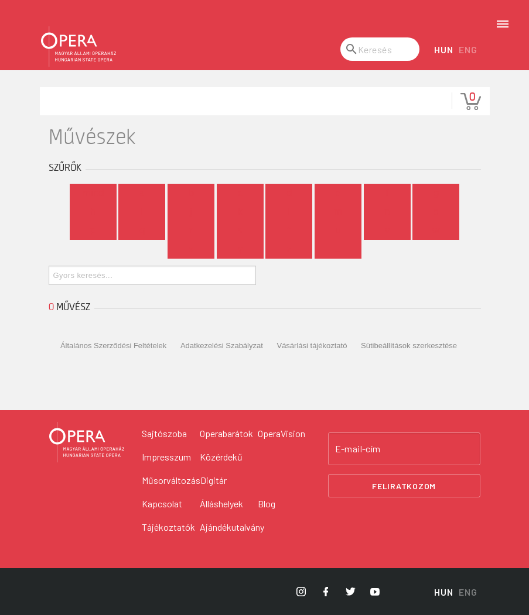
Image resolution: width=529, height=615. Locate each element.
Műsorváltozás (171, 480)
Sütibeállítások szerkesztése (409, 345)
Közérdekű (221, 456)
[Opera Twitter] (350, 591)
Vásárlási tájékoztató (312, 345)
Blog (266, 503)
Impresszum (166, 456)
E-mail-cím (358, 448)
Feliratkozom (404, 486)
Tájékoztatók (168, 526)
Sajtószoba (164, 433)
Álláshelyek (221, 503)
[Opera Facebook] (325, 591)
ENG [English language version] (468, 49)
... (337, 249)
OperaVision (281, 433)
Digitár (213, 480)
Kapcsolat (162, 503)
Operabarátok (226, 433)
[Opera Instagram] (301, 591)
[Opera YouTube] (375, 591)
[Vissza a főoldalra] (86, 442)
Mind (93, 193)
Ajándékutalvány (232, 526)
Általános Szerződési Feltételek (113, 345)
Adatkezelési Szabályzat (221, 345)
